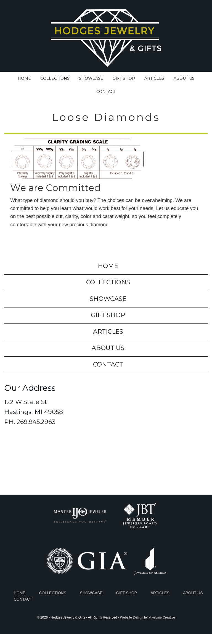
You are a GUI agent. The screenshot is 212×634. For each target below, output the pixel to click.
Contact (108, 364)
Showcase (108, 299)
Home (108, 266)
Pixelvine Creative (162, 617)
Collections (108, 282)
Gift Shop (108, 315)
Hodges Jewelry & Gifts (106, 36)
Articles (108, 331)
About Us (108, 348)
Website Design (131, 617)
